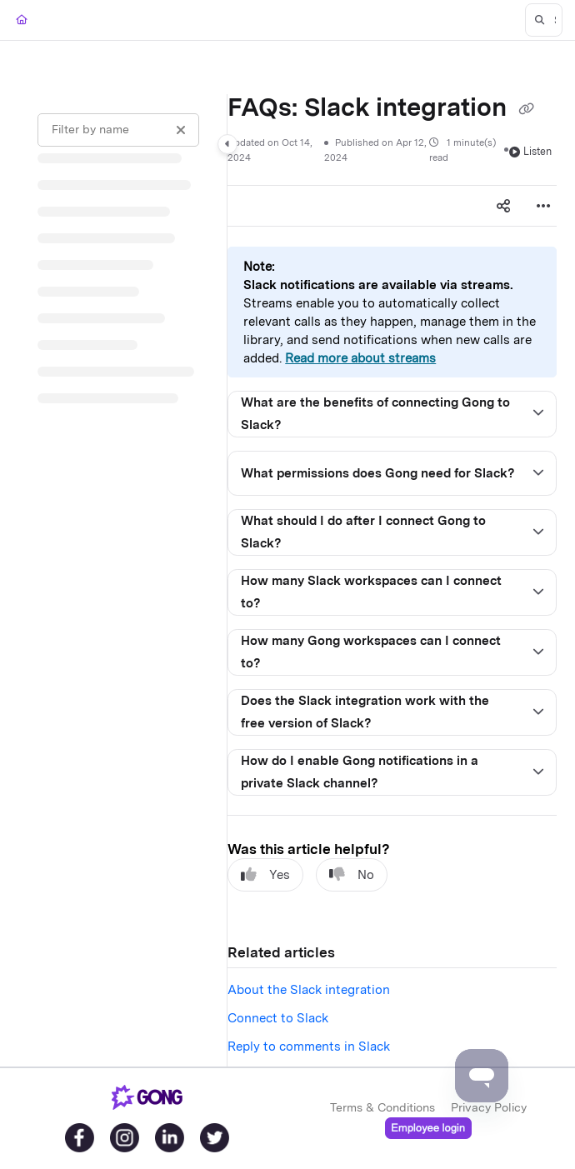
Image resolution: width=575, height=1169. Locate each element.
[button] (543, 20)
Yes (265, 874)
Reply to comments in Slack (309, 1046)
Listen (530, 151)
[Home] (22, 20)
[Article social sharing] (503, 205)
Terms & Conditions (382, 1107)
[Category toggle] (228, 144)
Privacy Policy (489, 1107)
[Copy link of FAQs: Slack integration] (526, 109)
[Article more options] (543, 205)
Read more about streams (360, 358)
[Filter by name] (118, 130)
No (351, 874)
